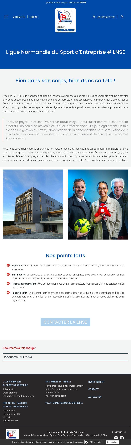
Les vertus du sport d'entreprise (18, 396)
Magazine (7, 417)
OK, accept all (96, 442)
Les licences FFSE (12, 414)
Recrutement (96, 381)
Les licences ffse (106, 17)
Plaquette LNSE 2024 (18, 357)
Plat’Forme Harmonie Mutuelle (64, 402)
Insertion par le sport (56, 396)
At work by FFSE (10, 420)
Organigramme (10, 392)
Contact (34, 17)
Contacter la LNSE (65, 322)
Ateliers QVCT (52, 392)
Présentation (9, 389)
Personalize (112, 442)
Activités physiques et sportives (61, 389)
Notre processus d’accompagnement (64, 386)
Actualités (19, 17)
